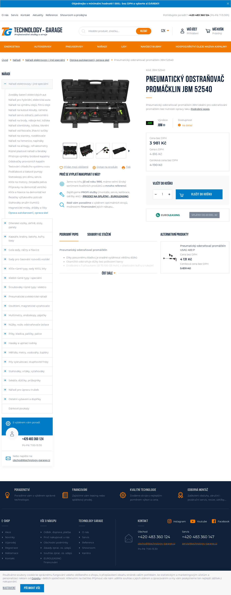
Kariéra (86, 553)
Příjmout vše (32, 588)
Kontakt (25, 15)
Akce (8, 532)
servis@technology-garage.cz (199, 544)
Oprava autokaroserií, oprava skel (89, 60)
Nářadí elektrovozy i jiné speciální (45, 60)
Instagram (179, 521)
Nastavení (9, 588)
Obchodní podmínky (56, 542)
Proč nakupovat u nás (57, 537)
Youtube (202, 521)
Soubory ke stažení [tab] (99, 235)
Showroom (88, 547)
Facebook (223, 521)
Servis (14, 15)
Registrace (11, 547)
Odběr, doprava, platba (57, 532)
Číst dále (107, 273)
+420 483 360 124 (33, 439)
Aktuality (38, 15)
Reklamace (11, 553)
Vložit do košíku (196, 195)
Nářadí (17, 60)
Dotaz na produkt (107, 167)
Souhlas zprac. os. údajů (58, 553)
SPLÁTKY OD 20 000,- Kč (204, 215)
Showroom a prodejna (73, 15)
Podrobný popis (200, 109)
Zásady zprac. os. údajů (57, 547)
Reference (52, 15)
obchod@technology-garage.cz (31, 460)
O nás (5, 15)
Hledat (143, 31)
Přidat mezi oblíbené (76, 167)
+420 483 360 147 (198, 537)
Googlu (36, 578)
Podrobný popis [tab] (68, 235)
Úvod (5, 60)
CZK (163, 31)
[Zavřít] (228, 4)
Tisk (128, 167)
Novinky (10, 537)
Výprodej (10, 542)
